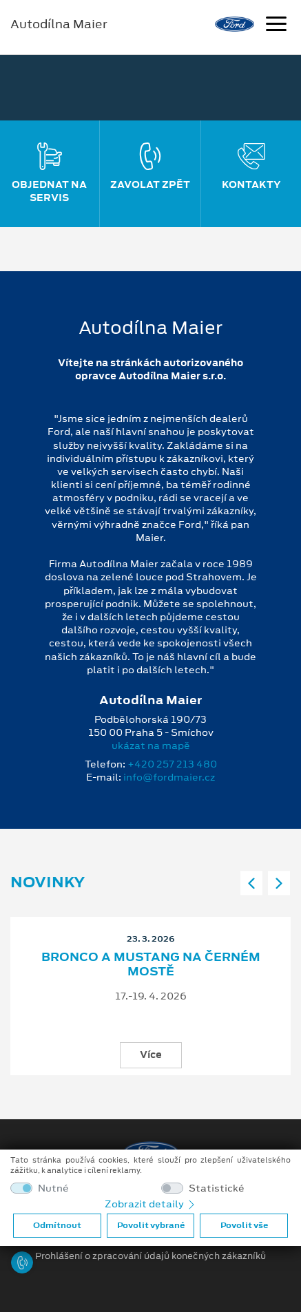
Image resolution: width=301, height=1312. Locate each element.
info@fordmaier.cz (169, 777)
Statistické (217, 1188)
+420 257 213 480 (172, 764)
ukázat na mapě (151, 745)
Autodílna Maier (58, 24)
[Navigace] (276, 25)
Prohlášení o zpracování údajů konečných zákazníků (150, 1256)
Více (151, 1054)
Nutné (53, 1188)
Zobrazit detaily (151, 1204)
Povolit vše (244, 1225)
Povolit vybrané (151, 1225)
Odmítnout (57, 1225)
